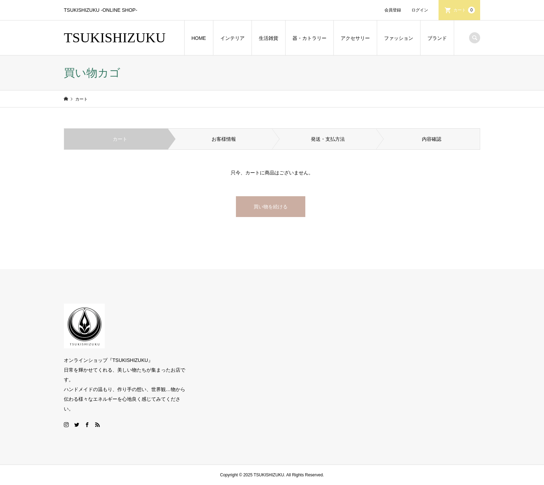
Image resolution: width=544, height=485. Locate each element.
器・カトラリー (309, 38)
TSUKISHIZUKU (114, 37)
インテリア (232, 38)
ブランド (437, 38)
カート (464, 10)
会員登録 (392, 10)
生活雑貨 (268, 38)
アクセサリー (355, 38)
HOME (199, 38)
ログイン (419, 10)
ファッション (398, 38)
